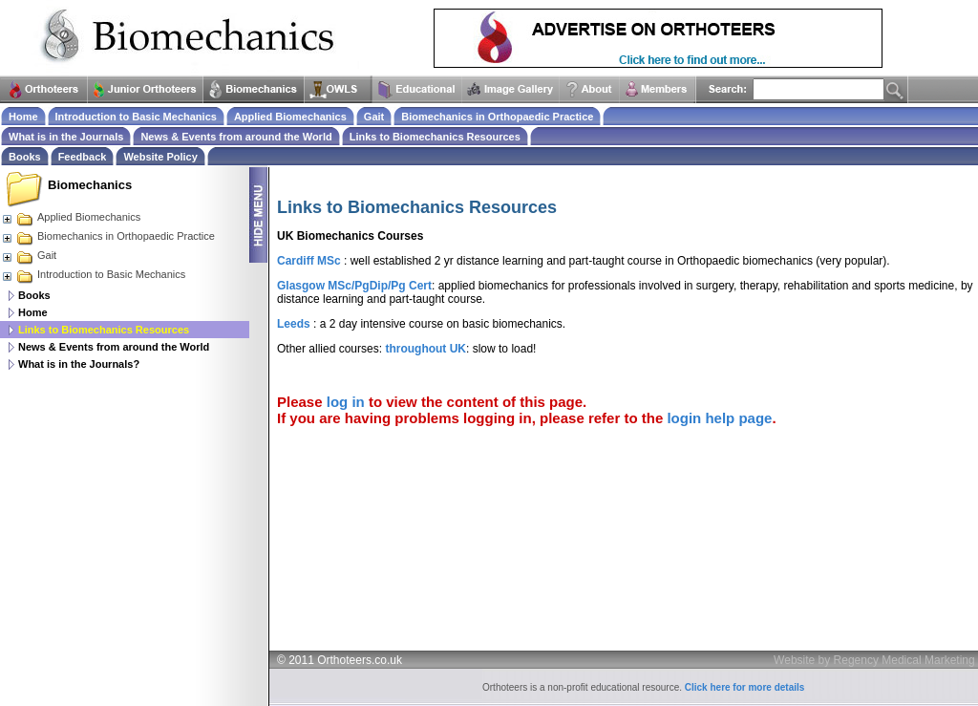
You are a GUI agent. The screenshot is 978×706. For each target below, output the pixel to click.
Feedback (82, 156)
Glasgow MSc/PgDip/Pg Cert (354, 285)
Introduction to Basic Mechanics (93, 274)
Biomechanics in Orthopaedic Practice (108, 236)
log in (346, 402)
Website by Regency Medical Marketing (874, 660)
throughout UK (425, 348)
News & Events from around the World (113, 347)
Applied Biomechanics (70, 217)
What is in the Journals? (78, 364)
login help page (719, 418)
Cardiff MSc (309, 260)
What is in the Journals (66, 136)
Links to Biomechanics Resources (435, 136)
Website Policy (160, 156)
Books (34, 295)
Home (33, 312)
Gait (28, 255)
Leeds (293, 324)
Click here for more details (745, 687)
